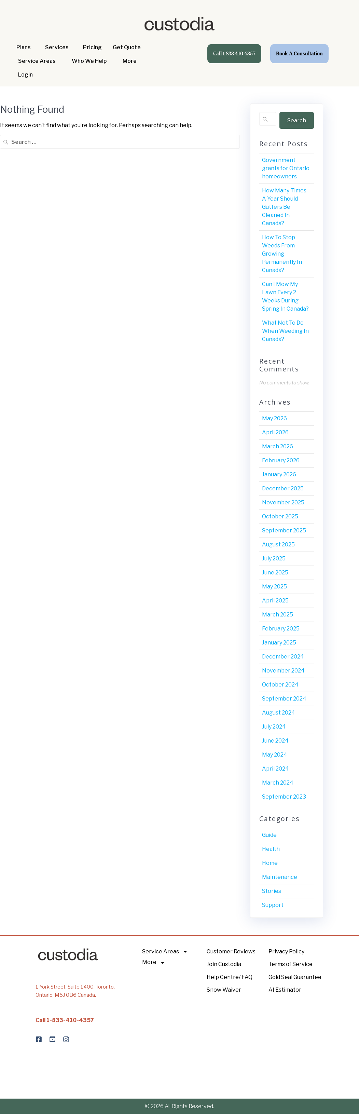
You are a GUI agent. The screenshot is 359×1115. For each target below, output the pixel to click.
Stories (271, 891)
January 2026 (279, 474)
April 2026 (275, 432)
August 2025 (278, 544)
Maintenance (279, 877)
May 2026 (274, 418)
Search (296, 120)
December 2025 (283, 488)
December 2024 (283, 656)
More (153, 962)
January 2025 (279, 642)
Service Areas (165, 951)
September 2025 (284, 530)
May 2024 (274, 754)
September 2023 (284, 796)
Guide (269, 835)
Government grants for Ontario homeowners (285, 168)
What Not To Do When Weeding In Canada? (285, 330)
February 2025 (281, 628)
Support (273, 905)
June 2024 (275, 740)
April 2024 (275, 768)
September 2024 (284, 698)
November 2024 (283, 670)
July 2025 (274, 558)
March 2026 (277, 446)
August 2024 (278, 712)
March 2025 (277, 614)
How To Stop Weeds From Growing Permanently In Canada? (282, 253)
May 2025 (274, 586)
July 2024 (274, 726)
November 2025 (283, 502)
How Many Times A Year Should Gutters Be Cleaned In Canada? (284, 207)
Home (270, 863)
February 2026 (281, 460)
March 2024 (277, 782)
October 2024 (280, 684)
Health (271, 849)
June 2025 (275, 572)
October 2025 (280, 516)
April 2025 (275, 600)
